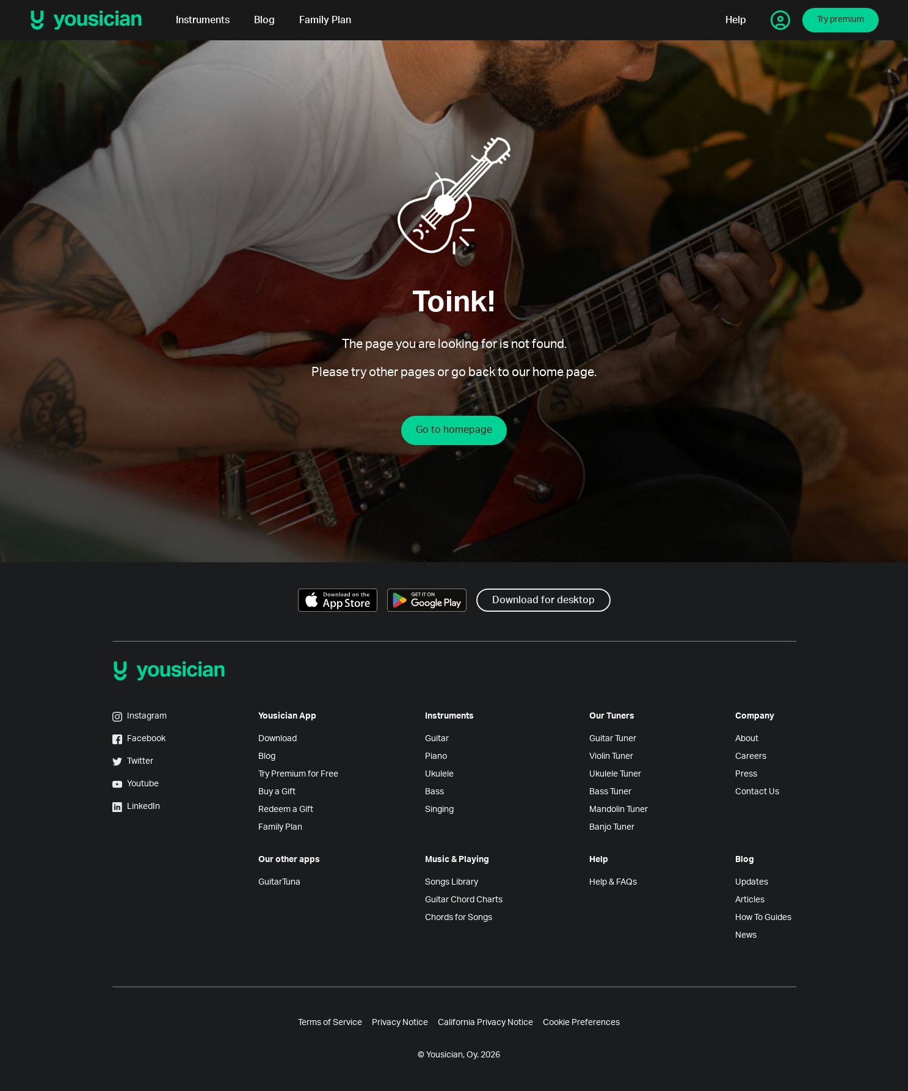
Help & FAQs (613, 882)
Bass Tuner (610, 792)
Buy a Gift (277, 792)
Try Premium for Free (298, 774)
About (746, 738)
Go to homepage (454, 430)
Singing (439, 809)
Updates (751, 882)
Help (735, 20)
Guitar (437, 738)
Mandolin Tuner (618, 809)
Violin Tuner (611, 756)
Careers (750, 756)
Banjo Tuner (611, 827)
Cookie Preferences (581, 1022)
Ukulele (439, 774)
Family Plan (325, 20)
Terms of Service (330, 1022)
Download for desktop (543, 600)
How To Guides (763, 917)
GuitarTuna (279, 882)
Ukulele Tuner (615, 774)
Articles (750, 900)
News (746, 935)
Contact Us (757, 792)
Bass (434, 792)
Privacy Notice (400, 1022)
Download (277, 738)
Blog (264, 20)
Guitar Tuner (612, 738)
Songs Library (451, 882)
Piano (436, 756)
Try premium (840, 19)
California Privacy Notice (485, 1022)
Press (746, 774)
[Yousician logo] (90, 20)
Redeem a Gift (285, 809)
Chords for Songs (458, 917)
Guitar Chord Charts (464, 900)
